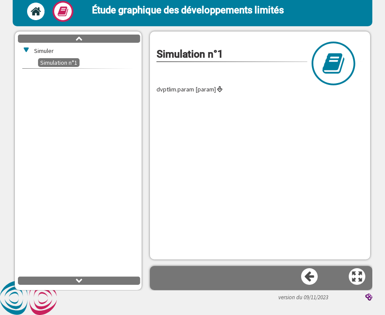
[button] (357, 277)
